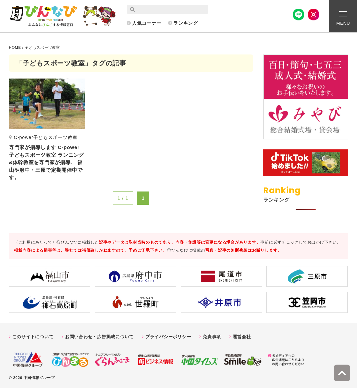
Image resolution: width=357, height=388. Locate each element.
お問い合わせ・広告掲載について (99, 336)
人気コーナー (147, 23)
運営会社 (242, 336)
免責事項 (212, 336)
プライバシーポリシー (168, 336)
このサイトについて (33, 336)
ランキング (185, 23)
